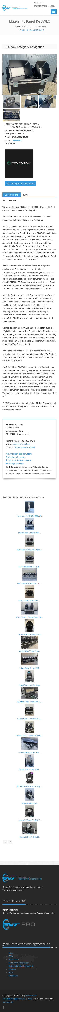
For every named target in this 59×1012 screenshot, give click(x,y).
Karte (25, 195)
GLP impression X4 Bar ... (29, 752)
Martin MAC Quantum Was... (30, 735)
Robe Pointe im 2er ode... (29, 685)
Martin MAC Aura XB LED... (29, 583)
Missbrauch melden (16, 457)
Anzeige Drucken (15, 463)
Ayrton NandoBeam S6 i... (29, 634)
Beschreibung (11, 195)
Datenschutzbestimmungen (21, 966)
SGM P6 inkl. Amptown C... (29, 719)
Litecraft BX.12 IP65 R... (29, 837)
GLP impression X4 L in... (29, 566)
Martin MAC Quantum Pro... (29, 550)
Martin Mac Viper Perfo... (29, 533)
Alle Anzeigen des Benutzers (21, 183)
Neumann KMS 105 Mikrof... (29, 516)
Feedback (13, 976)
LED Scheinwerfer (37, 27)
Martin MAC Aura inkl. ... (29, 600)
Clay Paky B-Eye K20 (29, 668)
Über (11, 953)
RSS (11, 972)
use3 (30, 999)
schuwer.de (8, 1002)
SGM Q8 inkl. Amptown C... (29, 702)
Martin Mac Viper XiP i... (29, 769)
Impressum (14, 959)
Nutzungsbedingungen (19, 963)
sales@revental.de (21, 444)
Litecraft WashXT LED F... (29, 820)
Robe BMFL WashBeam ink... (29, 617)
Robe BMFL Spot (29, 803)
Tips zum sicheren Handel (18, 460)
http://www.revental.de (25, 447)
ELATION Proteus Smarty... (29, 786)
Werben (12, 969)
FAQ (11, 956)
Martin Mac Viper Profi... (29, 651)
